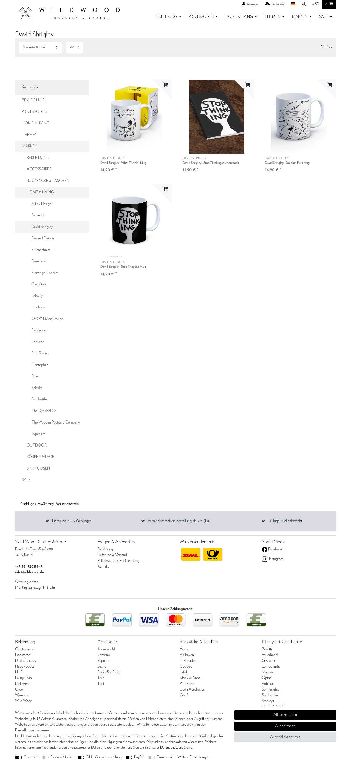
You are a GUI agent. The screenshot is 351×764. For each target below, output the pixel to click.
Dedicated (22, 655)
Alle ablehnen (285, 726)
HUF (19, 672)
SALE (323, 17)
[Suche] (303, 4)
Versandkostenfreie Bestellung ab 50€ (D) (178, 521)
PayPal (139, 757)
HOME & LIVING (239, 17)
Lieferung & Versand (112, 555)
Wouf (184, 695)
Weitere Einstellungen (193, 757)
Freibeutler (188, 661)
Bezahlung (105, 549)
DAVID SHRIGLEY (123, 161)
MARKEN (299, 17)
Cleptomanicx (25, 649)
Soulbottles (270, 695)
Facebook (274, 549)
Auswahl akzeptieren (285, 737)
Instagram (275, 559)
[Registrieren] (275, 4)
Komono (103, 655)
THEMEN (272, 17)
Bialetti (267, 649)
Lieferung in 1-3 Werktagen (72, 521)
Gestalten (269, 661)
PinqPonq (187, 684)
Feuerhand (270, 655)
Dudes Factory (25, 661)
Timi (100, 684)
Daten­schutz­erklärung (176, 747)
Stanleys (268, 701)
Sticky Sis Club (108, 672)
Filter (326, 47)
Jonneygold (106, 649)
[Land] (293, 4)
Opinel (267, 678)
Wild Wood (23, 701)
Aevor (184, 649)
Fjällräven (187, 655)
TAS (100, 678)
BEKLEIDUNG (165, 17)
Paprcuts (103, 661)
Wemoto (21, 695)
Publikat (268, 684)
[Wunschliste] (315, 4)
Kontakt (103, 566)
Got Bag (186, 666)
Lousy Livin (23, 678)
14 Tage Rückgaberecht (285, 521)
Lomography (271, 666)
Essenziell (31, 757)
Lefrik (184, 672)
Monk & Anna (190, 678)
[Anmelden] (250, 4)
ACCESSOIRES (201, 17)
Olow (19, 689)
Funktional (165, 757)
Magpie (267, 672)
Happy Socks (24, 666)
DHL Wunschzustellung (104, 757)
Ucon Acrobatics (192, 689)
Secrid (101, 666)
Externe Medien (62, 757)
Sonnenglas (270, 689)
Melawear (22, 684)
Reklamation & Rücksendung (118, 561)
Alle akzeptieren (285, 715)
